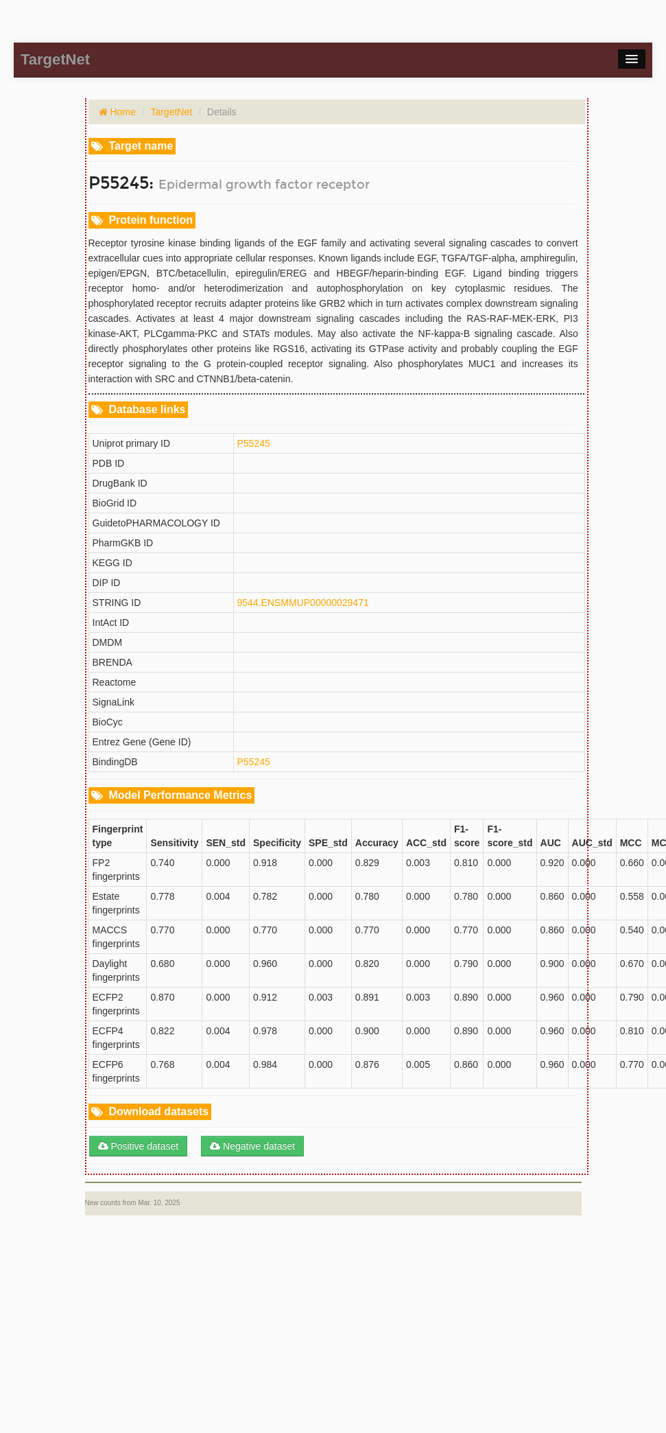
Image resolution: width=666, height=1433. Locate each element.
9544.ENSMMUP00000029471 (303, 602)
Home (122, 111)
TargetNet (171, 111)
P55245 (253, 443)
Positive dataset (138, 1146)
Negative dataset (252, 1146)
